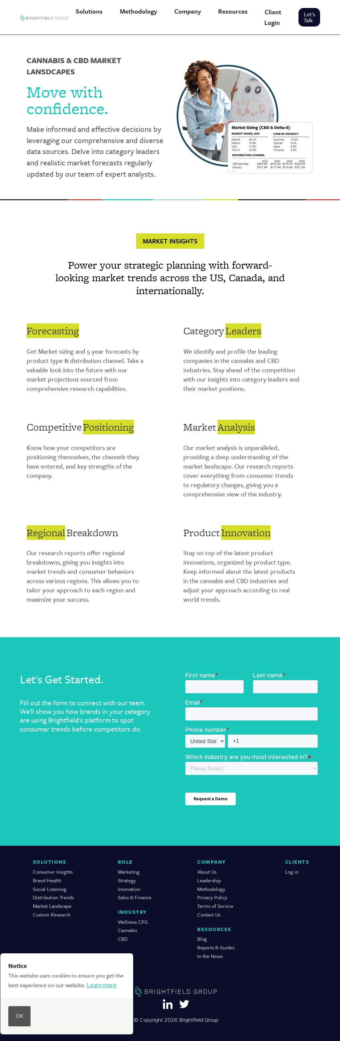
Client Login (272, 17)
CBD (123, 938)
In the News (210, 956)
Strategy (127, 880)
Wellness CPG (133, 921)
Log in (291, 871)
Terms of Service (215, 906)
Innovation (129, 889)
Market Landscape (52, 906)
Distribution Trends (53, 897)
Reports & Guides (215, 947)
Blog (202, 938)
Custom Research (51, 914)
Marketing (128, 871)
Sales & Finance (134, 897)
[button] (89, 11)
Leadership (209, 880)
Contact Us (208, 914)
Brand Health (47, 880)
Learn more (102, 985)
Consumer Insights (53, 871)
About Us (206, 871)
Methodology (211, 889)
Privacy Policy (212, 897)
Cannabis (127, 930)
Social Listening (49, 889)
